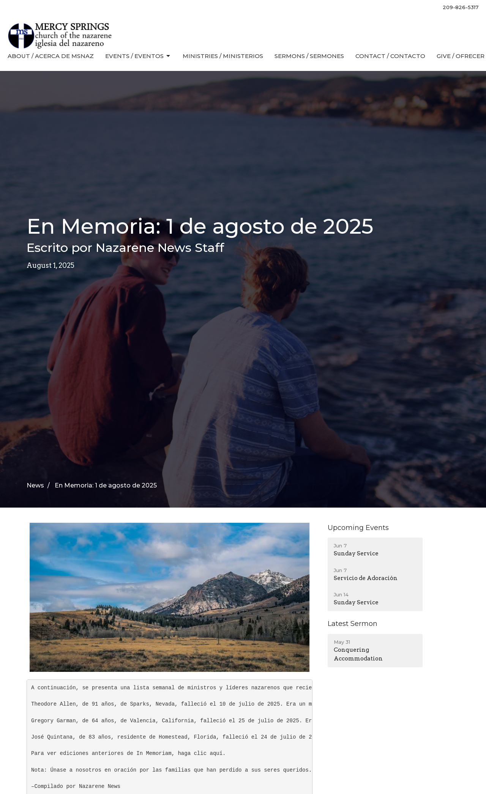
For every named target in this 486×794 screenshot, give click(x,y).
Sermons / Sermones (309, 56)
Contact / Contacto (390, 56)
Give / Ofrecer (460, 56)
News (35, 485)
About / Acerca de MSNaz (51, 56)
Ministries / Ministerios (223, 56)
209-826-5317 (460, 7)
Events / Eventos (138, 56)
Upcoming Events (358, 528)
